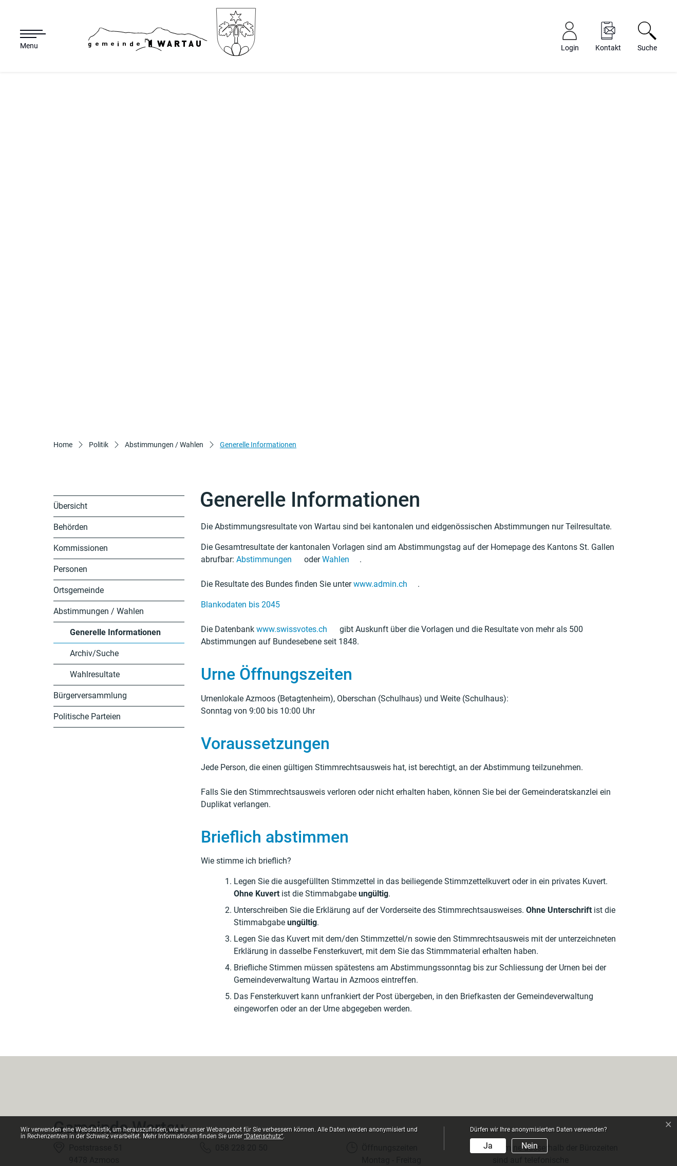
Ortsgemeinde (78, 478)
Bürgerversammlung (90, 583)
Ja (488, 1146)
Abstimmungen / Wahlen (98, 499)
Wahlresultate (95, 562)
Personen (70, 457)
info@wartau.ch (244, 1059)
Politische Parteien (87, 604)
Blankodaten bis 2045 (245, 492)
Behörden (70, 414)
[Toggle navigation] (28, 40)
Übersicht (70, 393)
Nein (529, 1146)
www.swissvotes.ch (296, 517)
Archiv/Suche (94, 541)
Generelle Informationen (115, 522)
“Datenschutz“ (263, 1136)
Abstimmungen (269, 447)
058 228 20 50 (241, 1035)
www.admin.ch (385, 471)
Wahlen (341, 447)
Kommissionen (80, 436)
